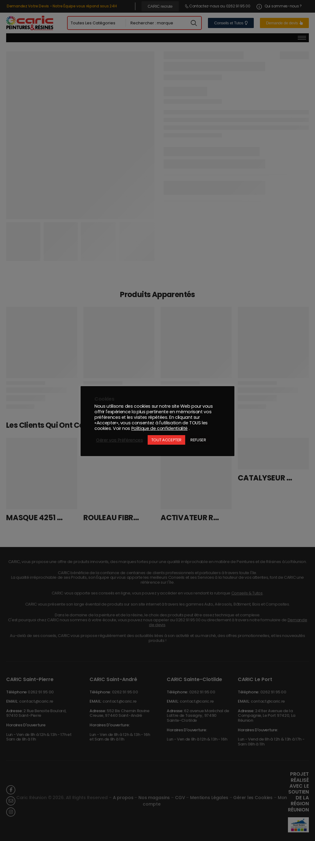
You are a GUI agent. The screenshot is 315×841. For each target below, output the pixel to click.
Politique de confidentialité (159, 428)
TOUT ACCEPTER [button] (166, 440)
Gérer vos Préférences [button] (119, 440)
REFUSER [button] (198, 440)
